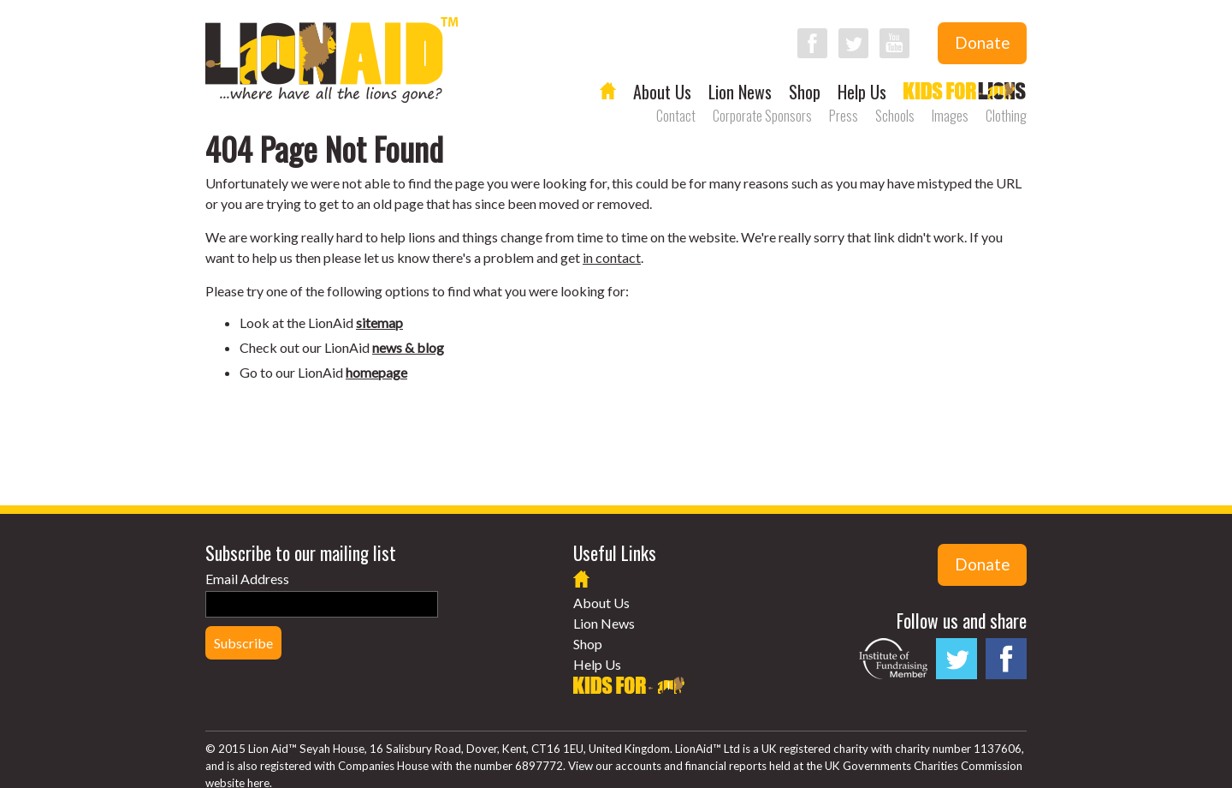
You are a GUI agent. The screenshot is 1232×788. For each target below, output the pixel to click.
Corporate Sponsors (762, 115)
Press (843, 115)
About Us (662, 91)
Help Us (862, 91)
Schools (895, 115)
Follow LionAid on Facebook (812, 43)
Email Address (247, 578)
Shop (804, 91)
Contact (676, 115)
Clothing (1006, 115)
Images (950, 115)
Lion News (740, 91)
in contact (612, 257)
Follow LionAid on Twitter (853, 43)
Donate (982, 42)
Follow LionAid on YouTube (894, 43)
